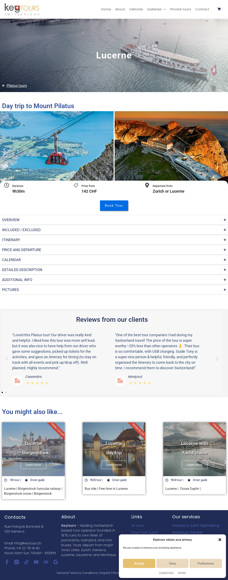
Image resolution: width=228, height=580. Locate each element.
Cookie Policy (166, 572)
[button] (220, 540)
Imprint (182, 572)
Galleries (156, 9)
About (120, 9)
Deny (172, 563)
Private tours (180, 9)
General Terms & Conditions (77, 573)
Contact (202, 9)
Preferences (205, 563)
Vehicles (136, 9)
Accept (139, 563)
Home (106, 9)
